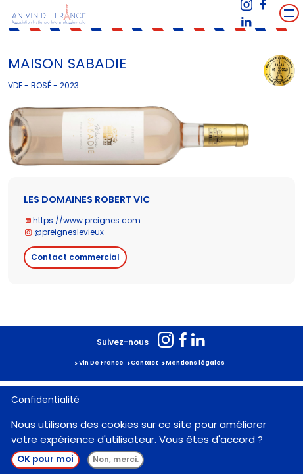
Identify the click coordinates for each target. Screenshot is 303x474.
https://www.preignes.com (87, 220)
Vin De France (101, 363)
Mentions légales (195, 363)
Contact (144, 363)
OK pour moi (45, 459)
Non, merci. (116, 459)
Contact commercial (75, 257)
